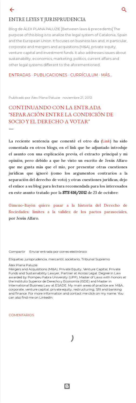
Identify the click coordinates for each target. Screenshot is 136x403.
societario (72, 259)
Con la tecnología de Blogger (67, 386)
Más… (106, 75)
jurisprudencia (36, 259)
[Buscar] (124, 8)
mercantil (56, 259)
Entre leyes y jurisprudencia (47, 19)
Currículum (84, 75)
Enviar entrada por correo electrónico (58, 252)
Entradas (20, 75)
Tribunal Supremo (95, 259)
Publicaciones (50, 75)
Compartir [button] (17, 252)
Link (106, 141)
